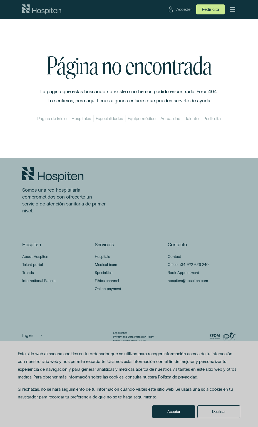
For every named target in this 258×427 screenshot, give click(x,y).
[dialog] (129, 384)
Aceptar (173, 411)
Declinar (219, 411)
